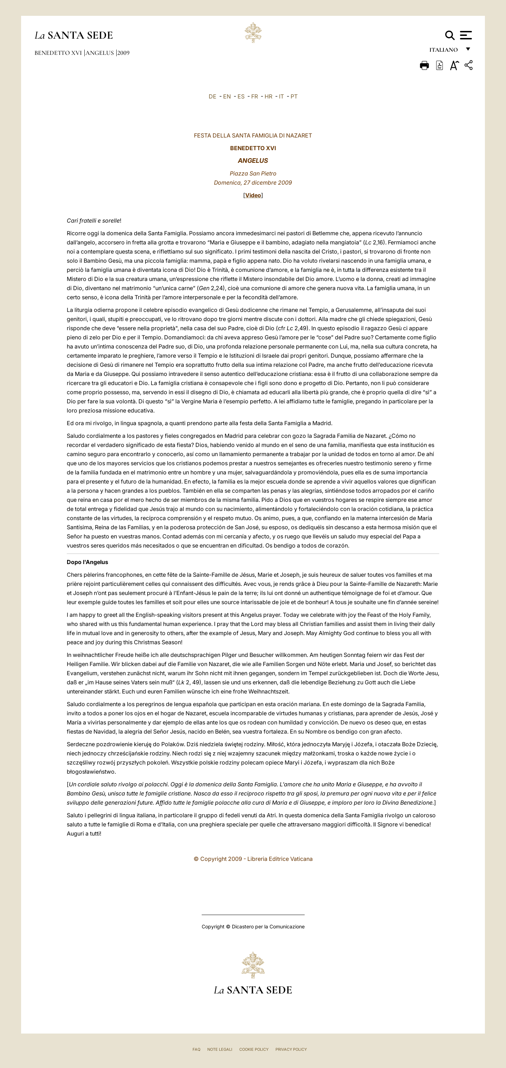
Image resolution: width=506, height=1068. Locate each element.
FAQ (196, 1049)
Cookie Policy (253, 1049)
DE (212, 96)
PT (294, 96)
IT (281, 96)
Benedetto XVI (58, 53)
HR (268, 96)
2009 (123, 53)
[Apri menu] (465, 35)
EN (227, 96)
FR (254, 96)
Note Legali (219, 1049)
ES (241, 96)
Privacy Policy (291, 1049)
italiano (445, 51)
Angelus (100, 53)
